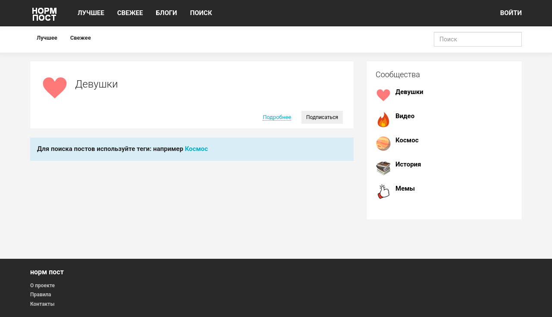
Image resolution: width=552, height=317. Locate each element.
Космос (196, 149)
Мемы (405, 188)
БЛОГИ (166, 13)
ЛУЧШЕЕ (91, 13)
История (408, 164)
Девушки (409, 92)
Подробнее (277, 117)
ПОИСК (201, 13)
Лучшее (47, 38)
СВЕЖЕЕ (130, 13)
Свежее (80, 38)
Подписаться (322, 117)
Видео (404, 116)
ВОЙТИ (511, 13)
